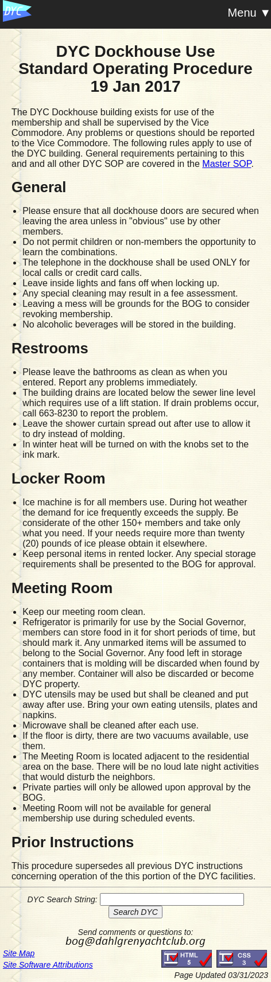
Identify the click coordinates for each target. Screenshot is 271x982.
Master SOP (226, 164)
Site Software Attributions (48, 964)
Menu (242, 12)
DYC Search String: (62, 899)
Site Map (18, 953)
